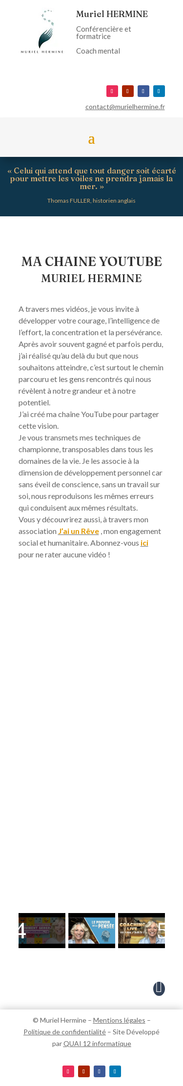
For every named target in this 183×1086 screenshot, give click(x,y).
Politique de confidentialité (64, 1032)
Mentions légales (119, 1020)
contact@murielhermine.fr (125, 106)
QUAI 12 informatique (97, 1043)
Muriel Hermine (63, 1020)
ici (144, 542)
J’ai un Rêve (78, 530)
